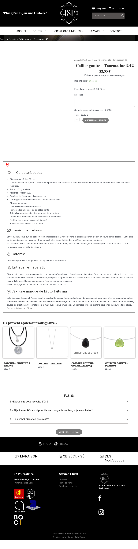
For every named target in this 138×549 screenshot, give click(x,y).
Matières (86, 68)
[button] (69, 410)
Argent (95, 68)
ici (65, 292)
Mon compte (118, 8)
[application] (50, 31)
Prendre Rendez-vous (24, 491)
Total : (77, 124)
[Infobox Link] (69, 453)
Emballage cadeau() (88, 97)
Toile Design (80, 546)
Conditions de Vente (68, 495)
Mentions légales (79, 542)
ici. (101, 248)
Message (78, 103)
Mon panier (100, 8)
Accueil (77, 68)
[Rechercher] (122, 16)
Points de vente (66, 491)
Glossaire (63, 488)
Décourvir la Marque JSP (20, 316)
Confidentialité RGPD (61, 542)
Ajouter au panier (95, 129)
